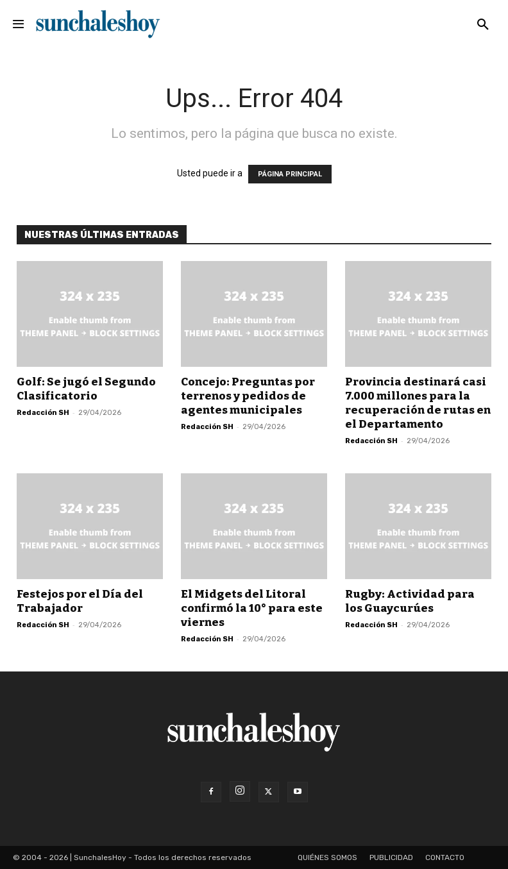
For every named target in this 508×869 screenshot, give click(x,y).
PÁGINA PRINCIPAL (290, 174)
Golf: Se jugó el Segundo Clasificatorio (86, 389)
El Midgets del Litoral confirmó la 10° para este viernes (252, 608)
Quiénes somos (327, 857)
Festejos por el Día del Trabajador (80, 601)
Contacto (444, 857)
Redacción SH (43, 413)
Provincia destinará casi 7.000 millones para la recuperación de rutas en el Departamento (418, 403)
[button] (483, 25)
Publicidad (391, 857)
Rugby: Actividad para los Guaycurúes (410, 601)
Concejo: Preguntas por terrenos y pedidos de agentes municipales (248, 396)
